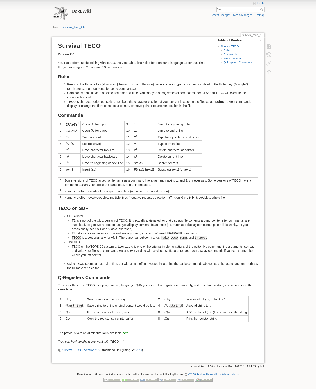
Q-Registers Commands (238, 62)
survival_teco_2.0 (73, 27)
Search (262, 9)
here (125, 333)
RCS (138, 350)
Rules (227, 50)
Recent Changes (220, 15)
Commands (230, 54)
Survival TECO (230, 46)
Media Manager (242, 15)
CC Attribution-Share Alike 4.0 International (213, 374)
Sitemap (259, 15)
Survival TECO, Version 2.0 (81, 350)
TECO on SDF (232, 58)
